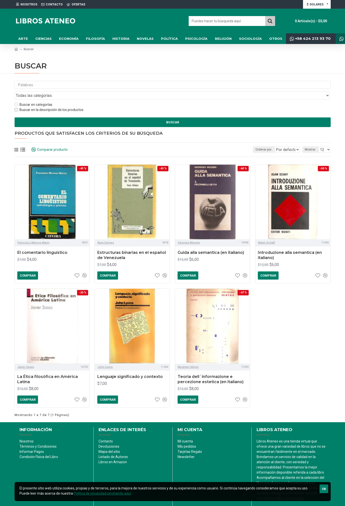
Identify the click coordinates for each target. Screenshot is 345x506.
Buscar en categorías (33, 95)
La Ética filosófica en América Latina (47, 370)
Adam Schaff (266, 233)
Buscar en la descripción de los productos (49, 100)
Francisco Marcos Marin (33, 233)
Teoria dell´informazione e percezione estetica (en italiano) (211, 370)
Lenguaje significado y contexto (130, 367)
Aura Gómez (106, 233)
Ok (324, 489)
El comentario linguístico (42, 243)
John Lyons (105, 357)
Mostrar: (312, 140)
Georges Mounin (189, 233)
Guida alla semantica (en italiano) (211, 243)
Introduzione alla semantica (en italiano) (290, 246)
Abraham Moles (188, 357)
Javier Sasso (26, 357)
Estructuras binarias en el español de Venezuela (131, 246)
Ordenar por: (253, 140)
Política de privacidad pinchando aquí (102, 493)
